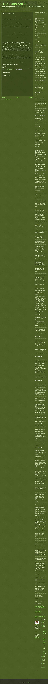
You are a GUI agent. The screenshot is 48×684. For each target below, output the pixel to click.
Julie (36, 624)
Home (17, 97)
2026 (43, 621)
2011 (43, 667)
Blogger (28, 682)
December (44, 629)
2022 (43, 626)
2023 (43, 625)
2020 (43, 655)
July (43, 638)
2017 (43, 659)
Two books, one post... (44, 643)
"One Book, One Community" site (39, 605)
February (44, 651)
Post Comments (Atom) (9, 99)
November (44, 631)
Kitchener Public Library (38, 611)
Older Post (31, 97)
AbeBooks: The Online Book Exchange (40, 607)
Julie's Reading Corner (13, 3)
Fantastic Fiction (37, 610)
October (44, 633)
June (44, 645)
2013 (43, 664)
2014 (43, 663)
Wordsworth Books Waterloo (39, 615)
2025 (43, 622)
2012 (43, 666)
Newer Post (4, 97)
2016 (43, 660)
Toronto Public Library (38, 612)
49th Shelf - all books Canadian (39, 606)
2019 (43, 656)
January (44, 653)
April (43, 648)
